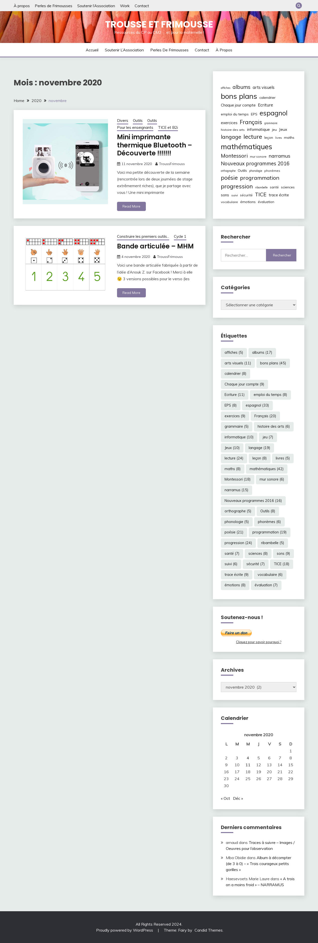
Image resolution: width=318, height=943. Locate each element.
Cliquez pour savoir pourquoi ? (258, 642)
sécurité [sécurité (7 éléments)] (246, 195)
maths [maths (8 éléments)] (289, 137)
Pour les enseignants (135, 127)
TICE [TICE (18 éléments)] (261, 194)
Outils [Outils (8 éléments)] (242, 170)
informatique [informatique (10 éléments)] (258, 129)
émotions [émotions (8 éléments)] (248, 202)
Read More (131, 206)
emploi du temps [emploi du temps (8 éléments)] (235, 114)
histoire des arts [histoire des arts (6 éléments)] (233, 130)
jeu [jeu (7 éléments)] (274, 130)
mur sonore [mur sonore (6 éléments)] (258, 156)
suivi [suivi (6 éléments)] (234, 195)
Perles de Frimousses (53, 5)
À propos (22, 5)
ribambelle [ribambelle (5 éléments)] (261, 187)
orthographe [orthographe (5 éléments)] (228, 171)
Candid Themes (209, 930)
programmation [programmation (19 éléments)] (259, 177)
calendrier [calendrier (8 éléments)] (267, 97)
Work (125, 5)
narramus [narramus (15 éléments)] (279, 156)
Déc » (238, 798)
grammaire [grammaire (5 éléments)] (270, 123)
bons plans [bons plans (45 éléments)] (239, 96)
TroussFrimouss (172, 164)
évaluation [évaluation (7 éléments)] (266, 202)
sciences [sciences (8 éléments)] (288, 187)
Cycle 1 (180, 236)
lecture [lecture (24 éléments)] (252, 136)
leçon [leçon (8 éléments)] (268, 137)
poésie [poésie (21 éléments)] (229, 177)
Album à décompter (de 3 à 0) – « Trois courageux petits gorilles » (258, 863)
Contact (142, 5)
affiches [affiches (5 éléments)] (225, 88)
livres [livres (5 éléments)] (278, 138)
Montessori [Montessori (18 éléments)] (234, 155)
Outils (138, 120)
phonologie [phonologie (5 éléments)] (255, 171)
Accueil (92, 49)
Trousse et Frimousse (159, 24)
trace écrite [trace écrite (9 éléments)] (279, 195)
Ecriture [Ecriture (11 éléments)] (265, 104)
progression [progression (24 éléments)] (237, 186)
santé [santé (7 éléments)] (274, 187)
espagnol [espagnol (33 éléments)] (273, 113)
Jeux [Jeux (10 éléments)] (283, 129)
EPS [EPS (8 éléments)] (254, 114)
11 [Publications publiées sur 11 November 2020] (247, 764)
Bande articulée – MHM (155, 246)
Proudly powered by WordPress (125, 930)
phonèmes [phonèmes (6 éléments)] (272, 171)
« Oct (225, 798)
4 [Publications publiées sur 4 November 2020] (248, 757)
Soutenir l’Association (96, 5)
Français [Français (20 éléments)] (251, 122)
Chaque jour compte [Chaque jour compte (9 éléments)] (238, 105)
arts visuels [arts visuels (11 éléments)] (264, 87)
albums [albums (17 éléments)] (241, 87)
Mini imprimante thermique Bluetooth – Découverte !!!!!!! (154, 145)
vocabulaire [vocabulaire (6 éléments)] (229, 202)
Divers (122, 120)
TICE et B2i (168, 127)
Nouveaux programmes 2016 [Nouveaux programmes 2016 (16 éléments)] (255, 163)
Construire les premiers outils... (143, 236)
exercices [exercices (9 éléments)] (229, 122)
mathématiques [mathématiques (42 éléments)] (246, 146)
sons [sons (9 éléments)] (225, 195)
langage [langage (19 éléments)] (231, 136)
